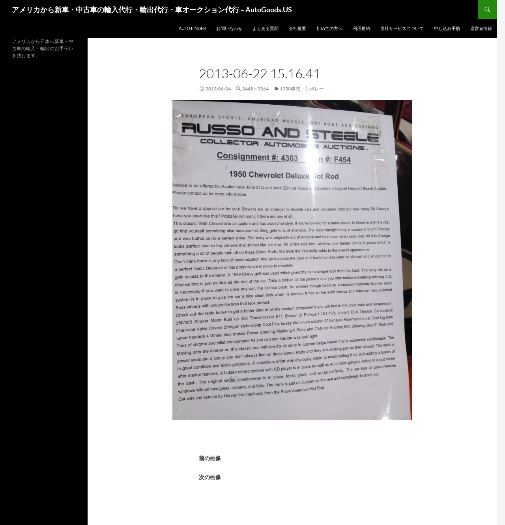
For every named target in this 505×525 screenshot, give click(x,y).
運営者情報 (481, 28)
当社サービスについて (402, 28)
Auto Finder (192, 28)
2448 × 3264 (255, 89)
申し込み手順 (447, 28)
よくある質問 (265, 28)
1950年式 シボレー (302, 89)
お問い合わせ (229, 28)
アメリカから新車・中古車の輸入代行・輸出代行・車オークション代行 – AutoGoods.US (152, 9)
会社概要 (297, 28)
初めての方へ (329, 28)
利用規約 (361, 28)
